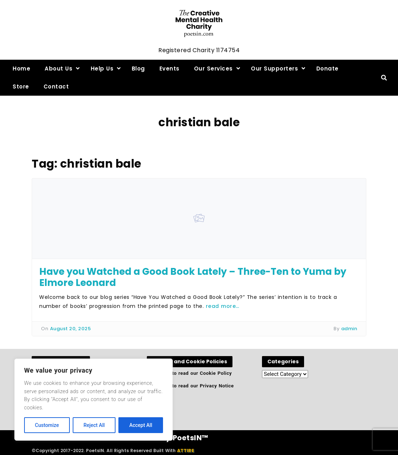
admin (349, 328)
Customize (47, 425)
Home (21, 68)
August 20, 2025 (70, 328)
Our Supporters (274, 68)
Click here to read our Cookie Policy (189, 373)
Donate (327, 68)
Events (169, 68)
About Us (58, 68)
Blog (138, 68)
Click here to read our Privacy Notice (190, 385)
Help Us (102, 68)
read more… (222, 306)
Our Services (213, 68)
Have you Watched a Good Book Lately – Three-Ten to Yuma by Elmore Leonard (192, 277)
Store (21, 86)
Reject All (94, 425)
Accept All (140, 425)
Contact (56, 86)
